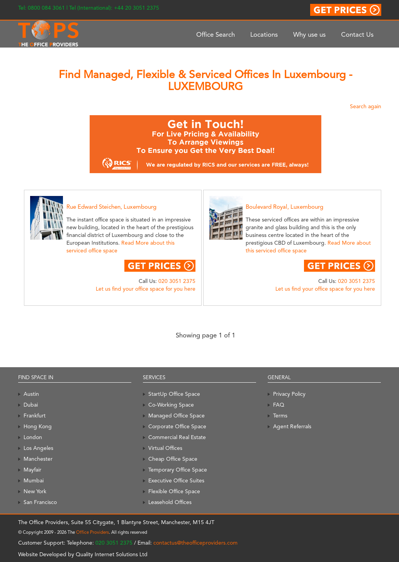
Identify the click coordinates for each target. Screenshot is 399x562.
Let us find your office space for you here (145, 289)
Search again (365, 106)
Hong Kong (38, 426)
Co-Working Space (171, 405)
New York (35, 491)
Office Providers (92, 532)
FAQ (278, 405)
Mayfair (32, 470)
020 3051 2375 (176, 281)
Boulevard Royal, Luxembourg (284, 206)
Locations (264, 34)
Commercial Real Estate (177, 437)
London (33, 437)
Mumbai (34, 480)
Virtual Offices (165, 448)
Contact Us (357, 34)
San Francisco (40, 502)
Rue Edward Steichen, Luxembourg (111, 206)
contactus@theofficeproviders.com (195, 543)
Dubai (31, 405)
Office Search (215, 34)
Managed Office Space (176, 415)
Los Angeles (38, 448)
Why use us (309, 34)
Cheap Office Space (172, 459)
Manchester (38, 459)
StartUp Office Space (174, 394)
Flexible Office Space (174, 491)
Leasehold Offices (170, 502)
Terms (280, 415)
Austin (31, 394)
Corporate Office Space (177, 426)
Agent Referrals (292, 426)
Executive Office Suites (176, 480)
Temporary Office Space (177, 470)
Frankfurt (35, 415)
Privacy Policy (289, 394)
